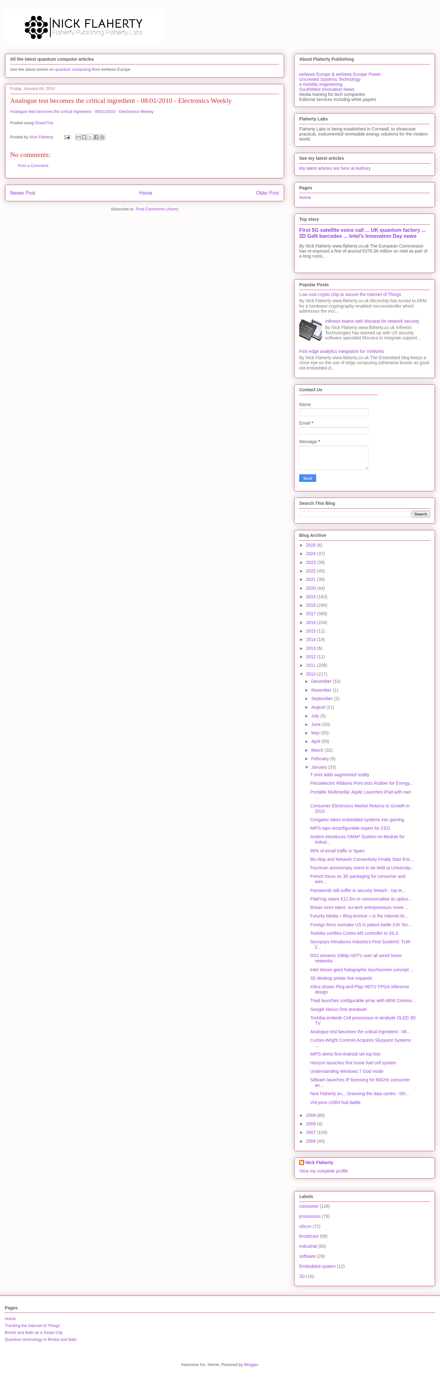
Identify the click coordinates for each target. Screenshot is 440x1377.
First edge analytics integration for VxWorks (341, 351)
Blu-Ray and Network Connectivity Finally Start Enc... (362, 859)
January (319, 767)
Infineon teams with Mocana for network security (372, 321)
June (316, 724)
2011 (311, 665)
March (318, 750)
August (318, 707)
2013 (311, 648)
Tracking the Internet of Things (32, 1325)
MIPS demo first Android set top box (345, 1053)
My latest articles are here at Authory (335, 168)
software (307, 1256)
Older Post (267, 193)
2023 (311, 562)
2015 (311, 630)
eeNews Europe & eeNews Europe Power (340, 74)
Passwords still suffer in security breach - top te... (358, 890)
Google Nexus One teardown (338, 1009)
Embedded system (317, 1266)
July (315, 715)
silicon (305, 1226)
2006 (311, 1141)
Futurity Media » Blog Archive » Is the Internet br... (359, 915)
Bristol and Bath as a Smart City (34, 1332)
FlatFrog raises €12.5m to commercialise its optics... (361, 898)
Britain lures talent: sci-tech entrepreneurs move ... (359, 907)
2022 (311, 570)
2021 (311, 579)
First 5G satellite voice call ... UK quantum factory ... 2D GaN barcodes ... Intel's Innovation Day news (362, 233)
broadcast (308, 1236)
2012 (311, 656)
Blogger (251, 1364)
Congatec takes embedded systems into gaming (357, 819)
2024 (311, 553)
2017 (311, 613)
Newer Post (23, 193)
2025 (311, 545)
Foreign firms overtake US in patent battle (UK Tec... (361, 924)
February (320, 758)
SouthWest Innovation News (327, 89)
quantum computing (73, 69)
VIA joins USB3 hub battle (335, 1102)
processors (310, 1216)
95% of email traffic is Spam (337, 850)
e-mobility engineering (320, 84)
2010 (311, 674)
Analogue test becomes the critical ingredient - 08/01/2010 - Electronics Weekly (81, 111)
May (316, 732)
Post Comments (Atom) (157, 209)
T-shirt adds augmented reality (339, 774)
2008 (311, 1123)
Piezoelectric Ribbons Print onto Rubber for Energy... (361, 783)
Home (145, 193)
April (316, 741)
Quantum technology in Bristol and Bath (41, 1339)
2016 (311, 622)
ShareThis (44, 122)
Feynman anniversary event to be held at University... (362, 867)
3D (302, 1276)
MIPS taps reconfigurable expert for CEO (350, 828)
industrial (308, 1246)
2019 (311, 596)
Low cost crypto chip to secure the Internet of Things (350, 294)
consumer (308, 1206)
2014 (311, 639)
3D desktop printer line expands (341, 978)
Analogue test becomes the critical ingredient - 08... (360, 1031)
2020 (311, 588)
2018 (311, 605)
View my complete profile (323, 1171)
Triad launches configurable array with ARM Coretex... (362, 1000)
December (322, 681)
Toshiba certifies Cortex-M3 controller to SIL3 (354, 933)
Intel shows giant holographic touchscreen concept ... (362, 969)
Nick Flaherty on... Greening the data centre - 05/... (359, 1093)
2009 (311, 1115)
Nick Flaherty (319, 1162)
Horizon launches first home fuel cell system (353, 1062)
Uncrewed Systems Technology (329, 79)
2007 (311, 1132)
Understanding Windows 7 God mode (346, 1071)
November (322, 690)
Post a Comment (33, 165)
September (322, 698)
